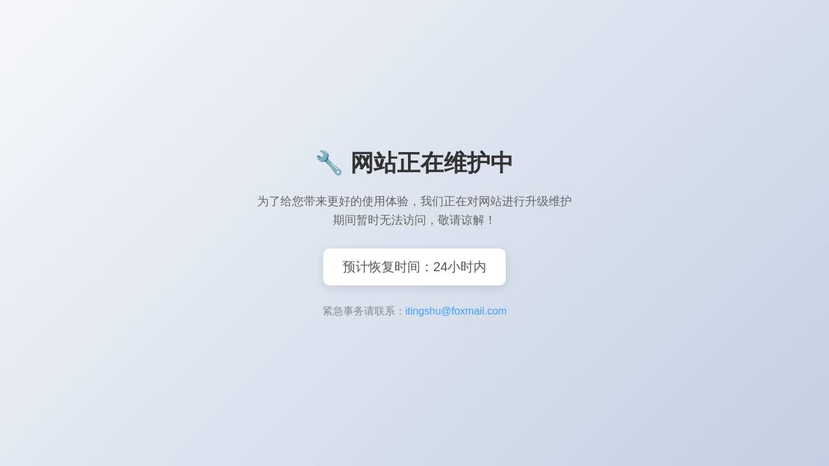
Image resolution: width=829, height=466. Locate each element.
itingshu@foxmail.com (456, 310)
